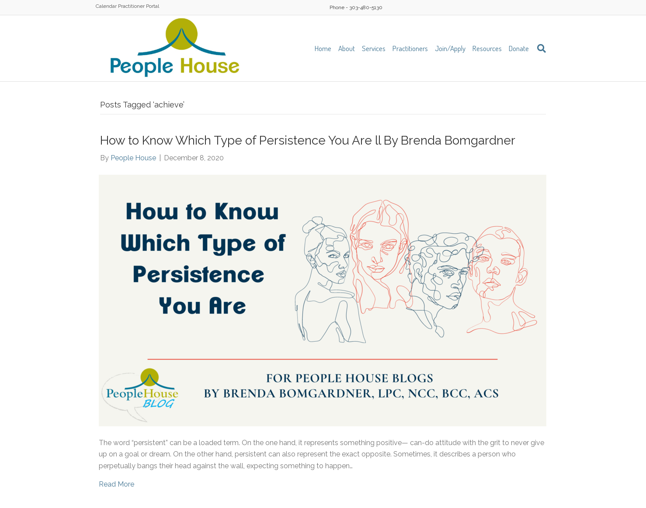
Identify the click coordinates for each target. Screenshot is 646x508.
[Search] (539, 48)
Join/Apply (450, 48)
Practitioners (410, 48)
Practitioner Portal (138, 6)
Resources (487, 48)
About (346, 48)
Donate (519, 48)
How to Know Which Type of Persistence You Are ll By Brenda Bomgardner (307, 140)
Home (323, 48)
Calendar (106, 6)
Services (374, 48)
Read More (116, 484)
